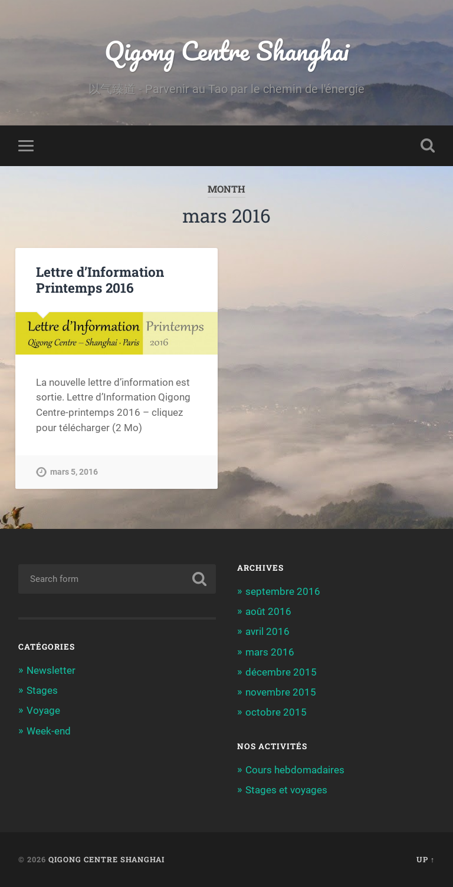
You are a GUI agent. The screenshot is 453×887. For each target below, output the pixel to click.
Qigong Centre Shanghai (226, 50)
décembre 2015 (281, 672)
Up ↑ (425, 859)
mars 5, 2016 (74, 472)
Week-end (49, 731)
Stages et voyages (286, 790)
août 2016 (268, 611)
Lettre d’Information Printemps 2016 (100, 279)
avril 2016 (267, 631)
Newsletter (51, 670)
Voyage (43, 710)
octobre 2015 (276, 712)
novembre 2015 (280, 692)
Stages (42, 690)
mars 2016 (269, 652)
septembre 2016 (282, 591)
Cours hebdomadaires (294, 770)
